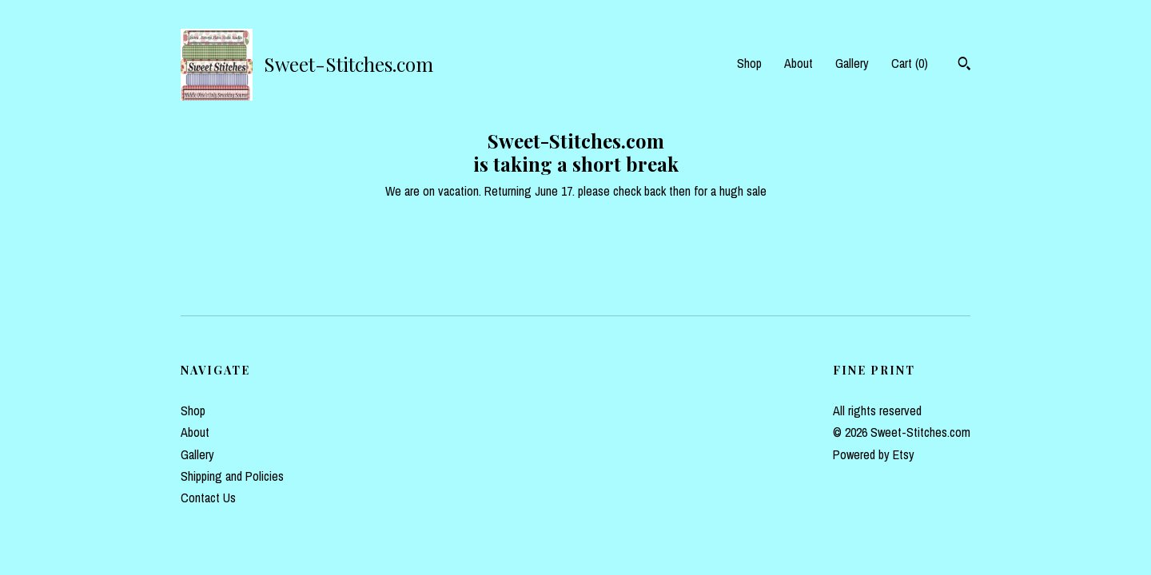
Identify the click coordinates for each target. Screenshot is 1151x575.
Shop (749, 63)
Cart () (909, 63)
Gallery (852, 63)
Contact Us (208, 497)
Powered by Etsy (873, 454)
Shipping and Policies (232, 476)
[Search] (964, 65)
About (798, 63)
